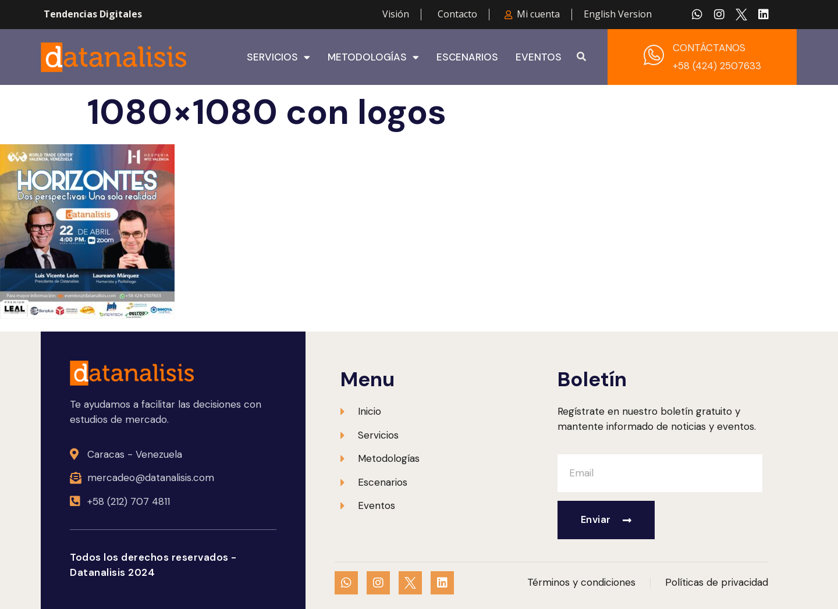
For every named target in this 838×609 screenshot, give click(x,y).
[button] (581, 57)
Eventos (539, 57)
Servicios (278, 57)
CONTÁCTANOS (709, 47)
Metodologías (373, 57)
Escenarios (467, 57)
